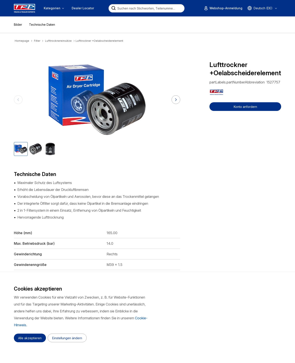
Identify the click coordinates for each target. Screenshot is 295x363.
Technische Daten (42, 24)
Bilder (18, 24)
